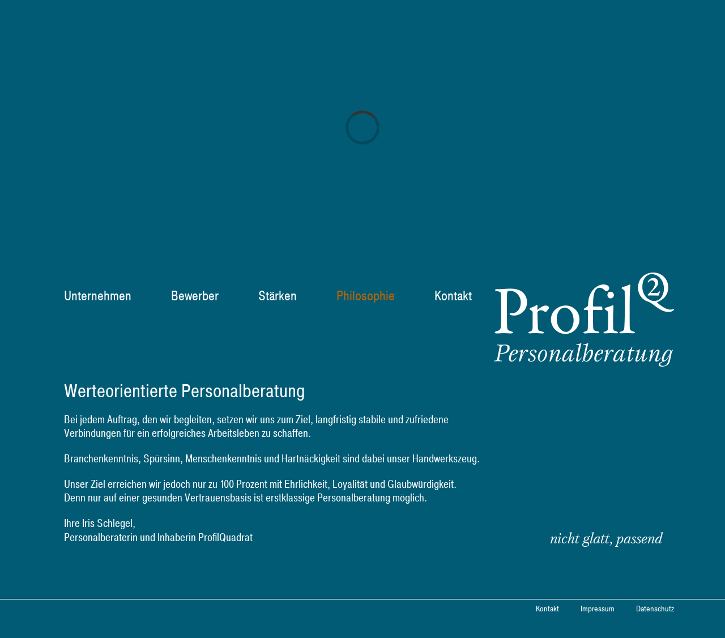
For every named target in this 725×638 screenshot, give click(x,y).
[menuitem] (104, 296)
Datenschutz (655, 609)
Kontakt (547, 609)
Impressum (598, 609)
